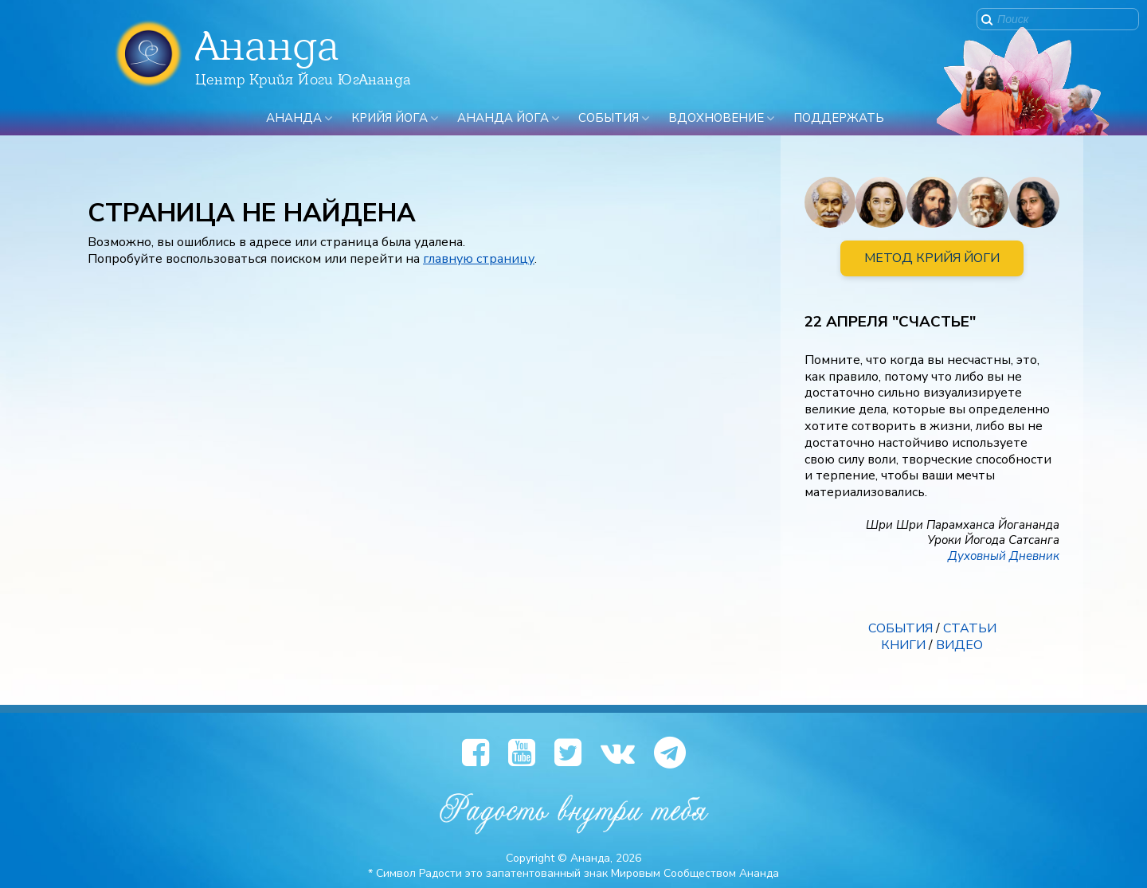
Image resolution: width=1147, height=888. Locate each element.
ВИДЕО (959, 645)
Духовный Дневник (1003, 556)
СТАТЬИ (969, 628)
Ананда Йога (503, 118)
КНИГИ (903, 645)
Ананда (294, 118)
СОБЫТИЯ (900, 628)
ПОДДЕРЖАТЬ (838, 118)
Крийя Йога (389, 118)
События (608, 118)
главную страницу (478, 259)
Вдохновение (716, 118)
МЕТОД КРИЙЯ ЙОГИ (932, 258)
